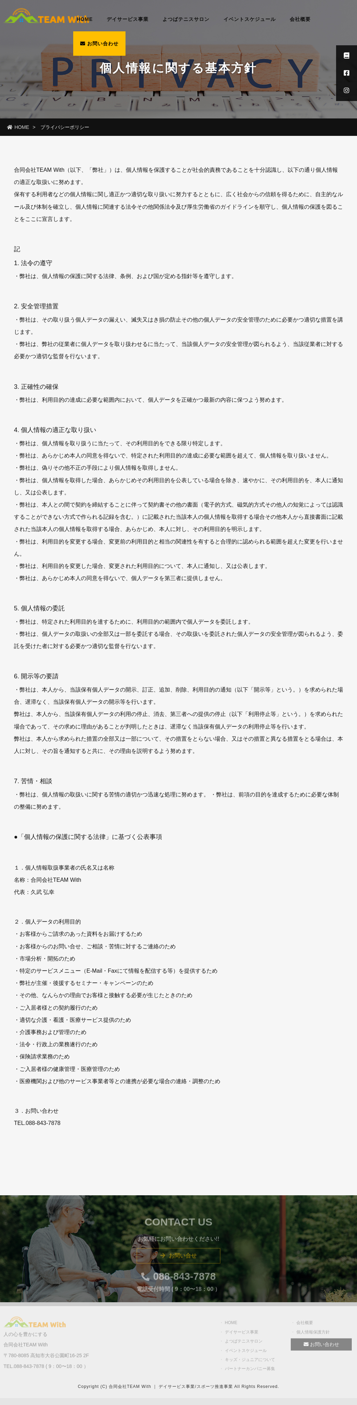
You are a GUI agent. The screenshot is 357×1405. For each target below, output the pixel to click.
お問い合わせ (99, 43)
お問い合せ (178, 1258)
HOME (85, 19)
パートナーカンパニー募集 (250, 1371)
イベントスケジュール (249, 19)
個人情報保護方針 (313, 1334)
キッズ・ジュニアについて (250, 1362)
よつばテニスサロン (186, 19)
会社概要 (300, 19)
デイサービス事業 (128, 19)
